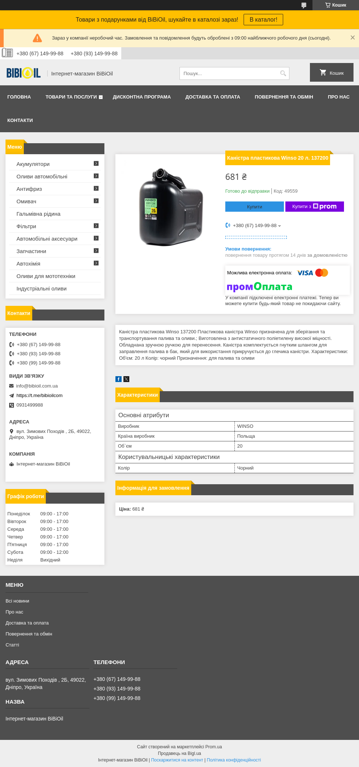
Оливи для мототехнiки (45, 276)
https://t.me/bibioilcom (39, 395)
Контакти (20, 120)
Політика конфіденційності (234, 760)
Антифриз (29, 189)
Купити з (314, 206)
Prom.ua (214, 746)
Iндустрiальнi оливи (41, 288)
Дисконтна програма (142, 97)
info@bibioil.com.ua (37, 386)
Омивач (26, 201)
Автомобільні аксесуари (46, 239)
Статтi (12, 645)
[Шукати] (283, 73)
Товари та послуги (71, 97)
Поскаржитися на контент (177, 760)
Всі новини (17, 601)
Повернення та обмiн (284, 97)
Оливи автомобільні (41, 176)
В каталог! (263, 19)
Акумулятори (32, 164)
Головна (19, 97)
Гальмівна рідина (38, 214)
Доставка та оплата (212, 97)
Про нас (338, 97)
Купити (254, 207)
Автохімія (28, 263)
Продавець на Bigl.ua (179, 753)
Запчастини (31, 251)
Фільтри (26, 226)
